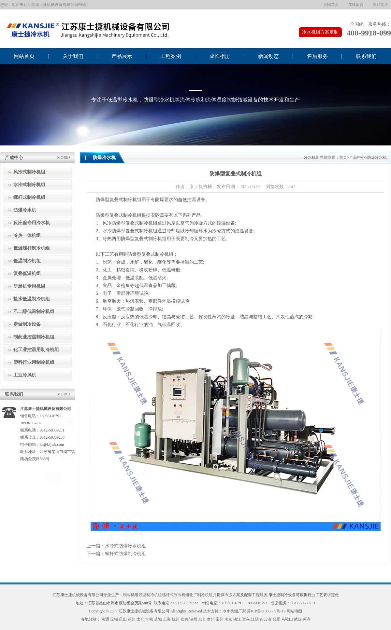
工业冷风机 (24, 375)
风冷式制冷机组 (29, 172)
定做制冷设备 (27, 324)
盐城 (158, 619)
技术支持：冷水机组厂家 (224, 611)
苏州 (132, 619)
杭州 (176, 619)
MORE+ (64, 157)
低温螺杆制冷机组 (31, 248)
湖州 (193, 619)
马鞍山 (287, 619)
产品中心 (357, 157)
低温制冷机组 (27, 260)
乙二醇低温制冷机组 (33, 311)
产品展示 (121, 56)
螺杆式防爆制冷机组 (125, 553)
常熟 (149, 619)
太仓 (140, 619)
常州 (220, 619)
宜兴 (246, 619)
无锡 (114, 619)
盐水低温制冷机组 (31, 298)
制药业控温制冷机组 (33, 337)
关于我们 (73, 56)
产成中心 (14, 157)
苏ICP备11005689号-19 (266, 611)
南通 (105, 619)
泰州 (211, 619)
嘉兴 (184, 619)
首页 (343, 157)
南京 (228, 619)
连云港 (265, 619)
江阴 (255, 619)
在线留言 (356, 4)
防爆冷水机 (24, 210)
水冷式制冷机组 (29, 184)
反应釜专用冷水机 (31, 222)
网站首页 (24, 56)
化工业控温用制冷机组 (36, 349)
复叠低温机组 (27, 273)
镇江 (237, 619)
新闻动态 (268, 56)
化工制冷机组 (201, 595)
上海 (167, 619)
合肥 (276, 619)
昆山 (123, 619)
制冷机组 (130, 595)
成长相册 (219, 56)
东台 (202, 619)
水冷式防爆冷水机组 (125, 545)
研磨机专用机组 (29, 286)
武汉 (298, 619)
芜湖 (307, 619)
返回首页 (331, 4)
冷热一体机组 (27, 235)
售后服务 (317, 56)
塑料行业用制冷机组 (33, 362)
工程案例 (170, 56)
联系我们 (366, 56)
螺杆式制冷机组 (29, 197)
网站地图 (380, 4)
